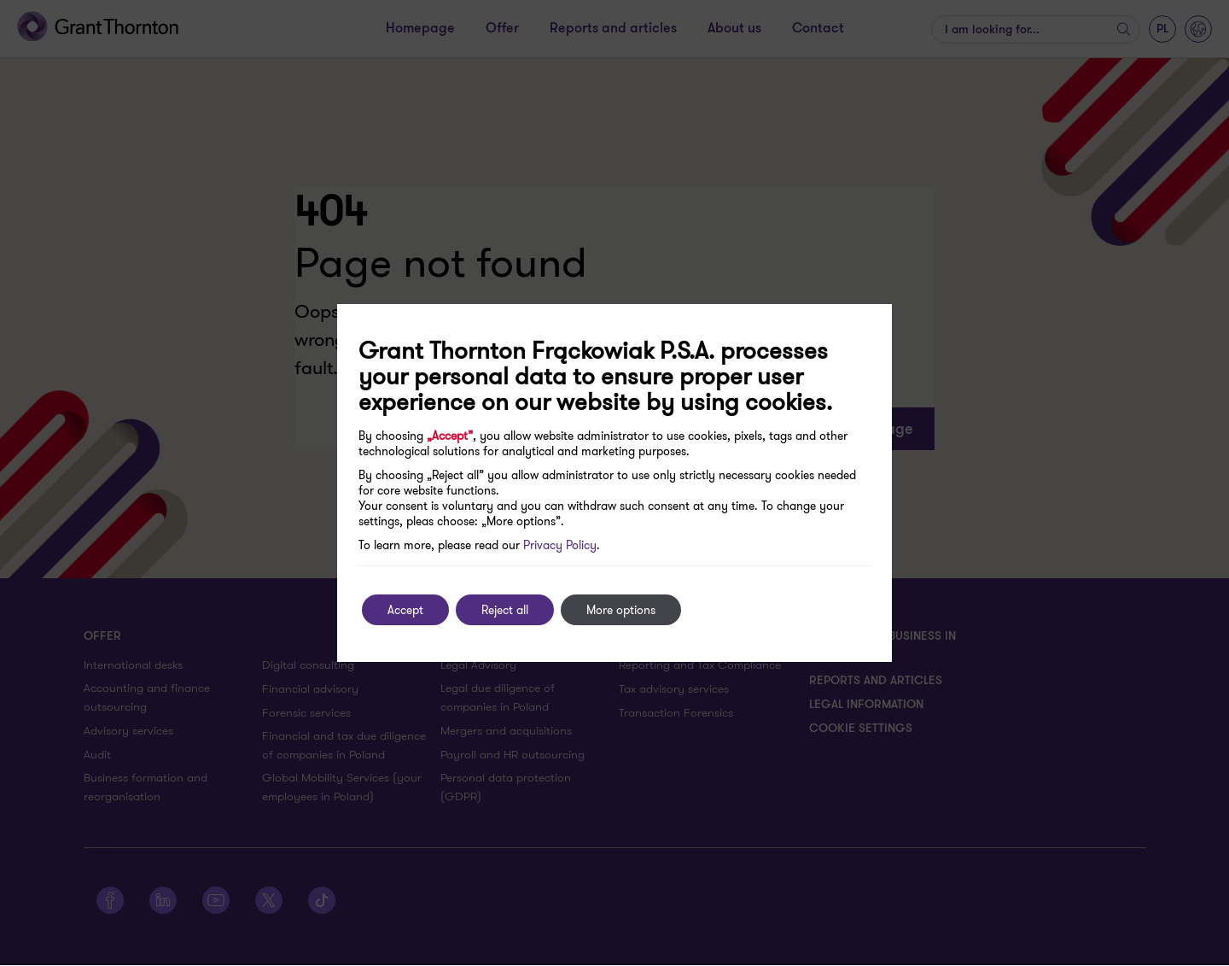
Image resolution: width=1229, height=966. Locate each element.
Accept (405, 609)
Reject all (504, 609)
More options (620, 609)
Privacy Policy (560, 544)
